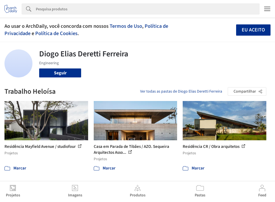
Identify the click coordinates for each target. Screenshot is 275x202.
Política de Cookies (56, 33)
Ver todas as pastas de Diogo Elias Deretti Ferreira (181, 91)
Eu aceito (253, 29)
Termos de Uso (126, 26)
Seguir (60, 73)
